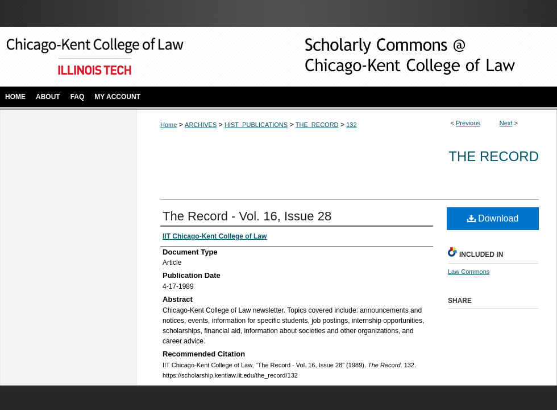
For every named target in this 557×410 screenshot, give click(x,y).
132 (351, 124)
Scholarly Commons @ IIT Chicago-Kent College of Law (392, 57)
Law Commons (468, 271)
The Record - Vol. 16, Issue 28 (247, 216)
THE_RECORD (317, 124)
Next (506, 123)
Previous (468, 123)
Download (493, 218)
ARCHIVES (201, 124)
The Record (493, 156)
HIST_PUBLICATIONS (256, 124)
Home (168, 124)
